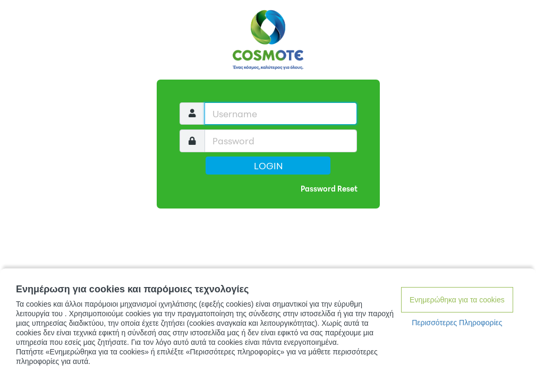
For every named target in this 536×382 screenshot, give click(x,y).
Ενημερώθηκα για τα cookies (457, 300)
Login (268, 165)
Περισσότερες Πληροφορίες (457, 322)
